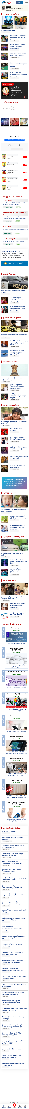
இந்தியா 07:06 (6, 980)
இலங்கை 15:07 (6, 889)
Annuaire (19, 1106)
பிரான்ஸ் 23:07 (6, 833)
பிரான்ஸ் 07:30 (6, 972)
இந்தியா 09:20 (6, 956)
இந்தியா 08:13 (6, 964)
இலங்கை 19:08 (6, 849)
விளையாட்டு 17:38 (7, 873)
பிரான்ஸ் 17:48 (6, 865)
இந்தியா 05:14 (6, 1004)
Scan (25, 1106)
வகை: (8, 156)
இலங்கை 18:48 (6, 1036)
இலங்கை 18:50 (6, 1028)
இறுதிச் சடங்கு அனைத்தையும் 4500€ (16, 688)
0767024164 (8, 207)
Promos (9, 1106)
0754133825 (16, 630)
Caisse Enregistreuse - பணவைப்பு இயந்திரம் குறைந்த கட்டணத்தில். (16, 752)
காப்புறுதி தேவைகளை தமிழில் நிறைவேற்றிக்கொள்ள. (16, 820)
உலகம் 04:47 (5, 1012)
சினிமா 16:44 (5, 1051)
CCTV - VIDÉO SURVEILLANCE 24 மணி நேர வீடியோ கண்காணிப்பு (16, 774)
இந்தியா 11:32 (6, 940)
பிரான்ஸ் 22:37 (6, 1020)
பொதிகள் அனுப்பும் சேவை (16, 643)
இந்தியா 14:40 (6, 897)
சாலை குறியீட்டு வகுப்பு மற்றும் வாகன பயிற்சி (16, 710)
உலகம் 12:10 (5, 931)
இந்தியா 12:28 (6, 922)
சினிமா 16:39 (6, 1059)
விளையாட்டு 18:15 (7, 857)
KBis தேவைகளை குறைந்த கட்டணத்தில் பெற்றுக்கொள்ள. (16, 666)
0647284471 (16, 674)
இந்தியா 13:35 (6, 905)
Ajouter (14, 1106)
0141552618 (7, 221)
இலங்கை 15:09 (6, 881)
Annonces (4, 1106)
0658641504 (8, 244)
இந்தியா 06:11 (6, 988)
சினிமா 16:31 (5, 1067)
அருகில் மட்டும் (16, 153)
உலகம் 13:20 (5, 913)
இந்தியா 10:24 (6, 948)
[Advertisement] (14, 1085)
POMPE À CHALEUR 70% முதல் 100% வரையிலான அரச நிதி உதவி (16, 796)
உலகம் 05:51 (5, 996)
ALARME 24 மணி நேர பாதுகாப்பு (16, 731)
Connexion (19, 2)
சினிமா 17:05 (5, 1044)
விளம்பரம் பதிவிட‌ (14, 263)
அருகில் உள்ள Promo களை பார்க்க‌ (14, 147)
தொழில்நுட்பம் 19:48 (7, 841)
